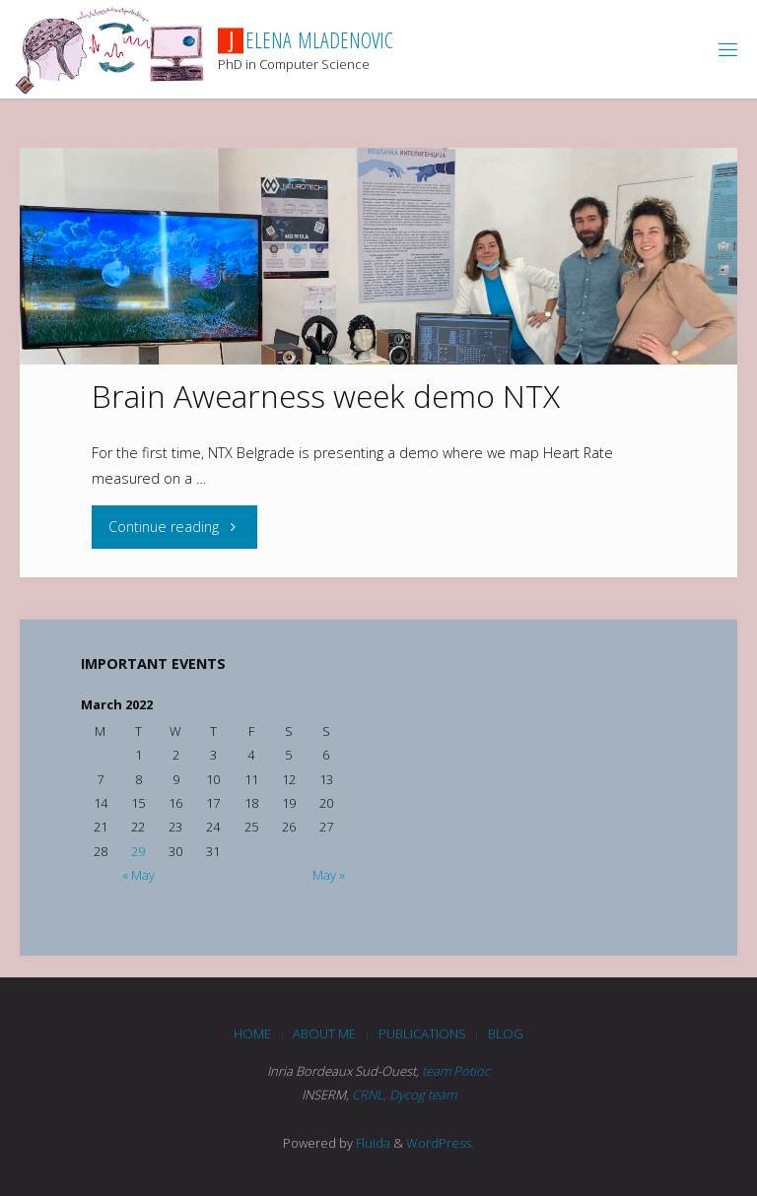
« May (138, 875)
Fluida (371, 1143)
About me (324, 1033)
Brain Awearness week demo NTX (326, 395)
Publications (422, 1033)
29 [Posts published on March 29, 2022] (138, 851)
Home (252, 1033)
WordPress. (440, 1143)
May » (328, 875)
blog (505, 1033)
